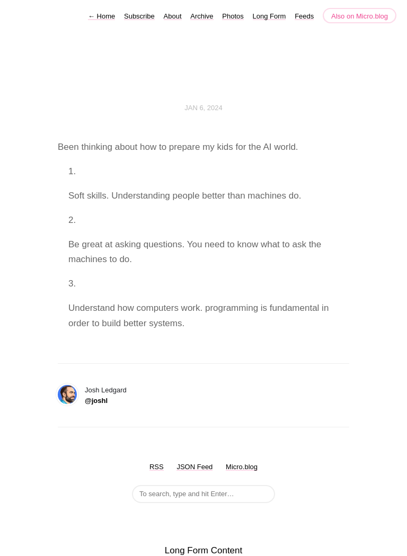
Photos (232, 16)
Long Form (269, 16)
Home (101, 16)
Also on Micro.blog (359, 16)
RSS (156, 467)
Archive (201, 16)
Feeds (304, 16)
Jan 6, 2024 (203, 108)
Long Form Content (203, 550)
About (173, 16)
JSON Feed (194, 467)
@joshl (96, 401)
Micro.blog (242, 467)
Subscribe (139, 16)
